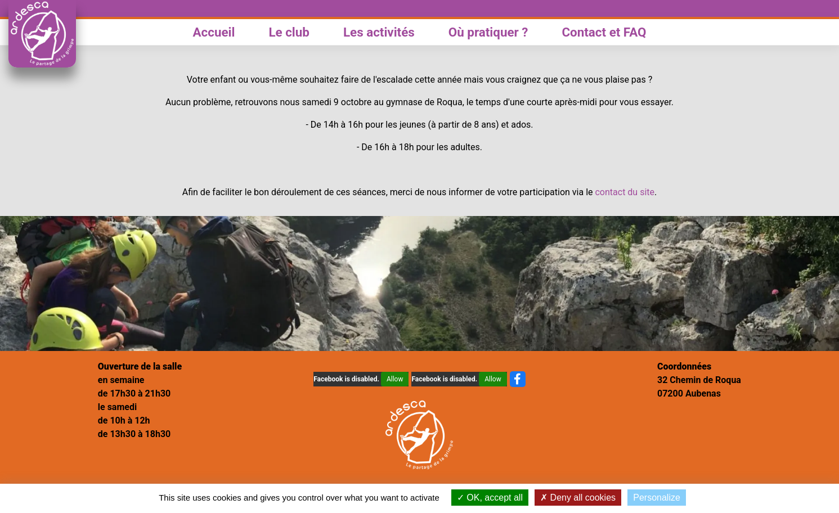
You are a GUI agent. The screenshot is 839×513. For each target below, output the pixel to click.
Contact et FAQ (604, 32)
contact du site (624, 192)
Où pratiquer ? (488, 32)
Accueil (214, 32)
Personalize (656, 497)
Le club (288, 32)
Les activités (379, 32)
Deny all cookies (578, 497)
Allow (395, 379)
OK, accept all (490, 497)
